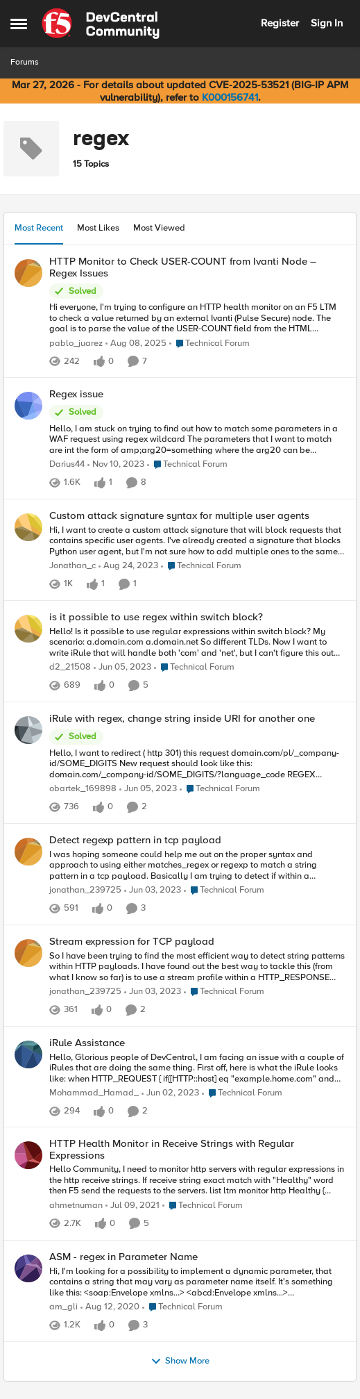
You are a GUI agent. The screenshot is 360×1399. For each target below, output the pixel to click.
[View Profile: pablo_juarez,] (28, 273)
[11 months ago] (135, 343)
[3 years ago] (122, 667)
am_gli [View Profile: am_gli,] (63, 1307)
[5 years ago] (132, 1205)
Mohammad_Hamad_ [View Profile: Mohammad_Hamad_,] (94, 1093)
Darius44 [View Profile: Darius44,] (67, 465)
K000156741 (230, 97)
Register (280, 23)
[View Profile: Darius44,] (28, 406)
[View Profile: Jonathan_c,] (28, 527)
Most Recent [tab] (39, 227)
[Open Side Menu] (18, 23)
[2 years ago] (115, 465)
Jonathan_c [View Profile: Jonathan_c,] (72, 566)
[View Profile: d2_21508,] (28, 629)
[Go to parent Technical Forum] (209, 343)
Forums (24, 62)
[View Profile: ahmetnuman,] (28, 1155)
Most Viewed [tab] (159, 227)
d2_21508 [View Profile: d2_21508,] (70, 667)
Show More (180, 1361)
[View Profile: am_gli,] (28, 1268)
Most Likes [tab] (98, 227)
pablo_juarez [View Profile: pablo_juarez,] (76, 343)
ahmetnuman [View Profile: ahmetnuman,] (76, 1205)
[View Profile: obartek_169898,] (28, 730)
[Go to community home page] (100, 23)
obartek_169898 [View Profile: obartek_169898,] (83, 789)
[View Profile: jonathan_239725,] (28, 852)
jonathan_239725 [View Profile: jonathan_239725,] (85, 890)
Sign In (327, 23)
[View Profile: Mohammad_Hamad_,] (28, 1054)
